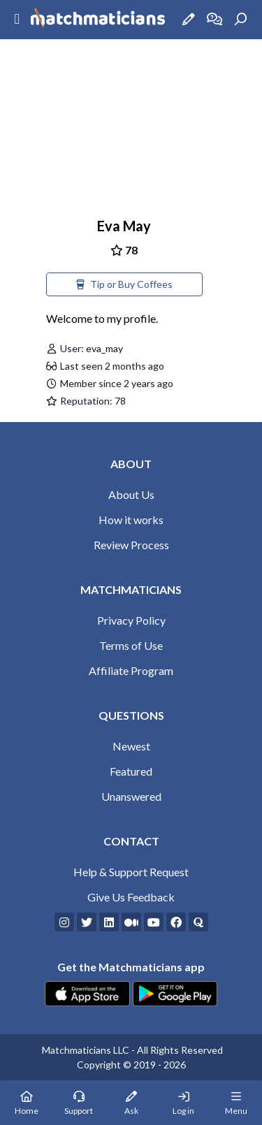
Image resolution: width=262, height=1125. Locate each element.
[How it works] (214, 19)
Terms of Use (131, 645)
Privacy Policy (131, 620)
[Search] (240, 19)
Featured (131, 771)
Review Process (131, 544)
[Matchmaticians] (98, 19)
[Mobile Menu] (236, 1102)
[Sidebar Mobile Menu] (17, 19)
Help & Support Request (131, 871)
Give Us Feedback (131, 896)
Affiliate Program (131, 670)
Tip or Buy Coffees (124, 284)
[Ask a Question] (188, 19)
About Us (131, 494)
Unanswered (131, 796)
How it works (131, 519)
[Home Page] (26, 1102)
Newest (131, 746)
